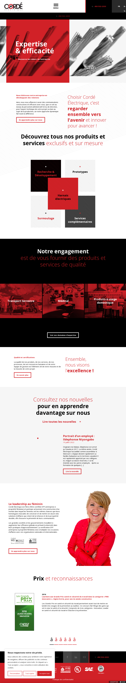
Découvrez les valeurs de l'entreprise (34, 59)
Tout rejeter (29, 673)
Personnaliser (15, 673)
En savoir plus (22, 375)
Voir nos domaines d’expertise (63, 335)
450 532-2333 (100, 6)
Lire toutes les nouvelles (61, 421)
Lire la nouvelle (72, 471)
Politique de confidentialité (63, 679)
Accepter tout (45, 673)
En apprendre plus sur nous (30, 120)
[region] (30, 663)
